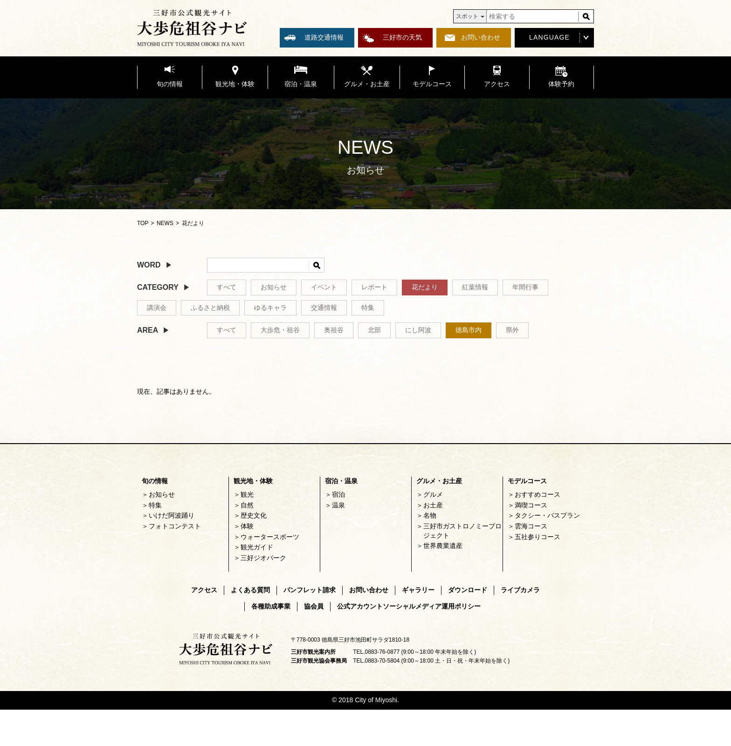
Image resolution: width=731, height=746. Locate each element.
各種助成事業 (270, 606)
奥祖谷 (334, 330)
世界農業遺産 (442, 545)
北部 (374, 330)
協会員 (314, 606)
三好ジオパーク (263, 557)
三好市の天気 (402, 37)
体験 (247, 526)
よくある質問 (250, 590)
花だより (425, 287)
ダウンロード (467, 590)
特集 (367, 307)
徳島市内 (468, 330)
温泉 (338, 505)
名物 (429, 515)
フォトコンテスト (175, 526)
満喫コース (531, 505)
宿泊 (338, 494)
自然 (247, 505)
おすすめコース (537, 494)
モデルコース (527, 481)
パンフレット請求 (309, 590)
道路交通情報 (324, 37)
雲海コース (531, 526)
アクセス (204, 590)
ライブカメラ (520, 590)
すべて (226, 287)
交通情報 (324, 307)
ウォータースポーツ (270, 537)
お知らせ (274, 287)
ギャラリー (418, 590)
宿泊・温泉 (341, 481)
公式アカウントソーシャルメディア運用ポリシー (409, 606)
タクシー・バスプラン (547, 515)
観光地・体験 (253, 481)
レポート (374, 287)
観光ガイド (257, 547)
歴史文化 (254, 515)
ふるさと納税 (210, 307)
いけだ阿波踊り (171, 515)
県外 (512, 330)
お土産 (433, 505)
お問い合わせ (480, 37)
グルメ (433, 494)
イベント (324, 287)
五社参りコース (537, 537)
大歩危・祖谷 (280, 330)
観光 (247, 494)
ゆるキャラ (270, 307)
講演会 (156, 307)
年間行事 (525, 287)
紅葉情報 (475, 287)
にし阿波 (418, 330)
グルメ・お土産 (439, 481)
